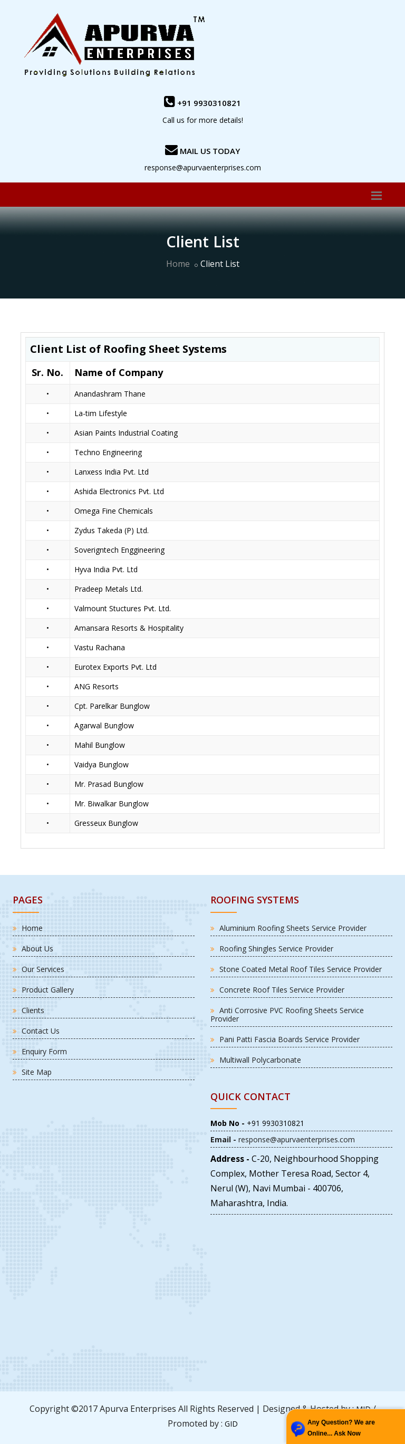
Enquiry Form (44, 1051)
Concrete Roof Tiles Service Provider (281, 990)
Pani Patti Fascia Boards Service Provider (289, 1039)
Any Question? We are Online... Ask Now (341, 1428)
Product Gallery (48, 990)
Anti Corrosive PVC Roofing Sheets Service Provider (287, 1014)
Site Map (37, 1072)
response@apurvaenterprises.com (202, 167)
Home (178, 263)
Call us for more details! (202, 120)
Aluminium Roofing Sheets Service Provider (293, 928)
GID (231, 1424)
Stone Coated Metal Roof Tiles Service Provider (300, 969)
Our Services (43, 969)
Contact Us (41, 1031)
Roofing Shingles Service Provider (276, 949)
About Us (37, 949)
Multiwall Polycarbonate (260, 1060)
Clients (33, 1010)
